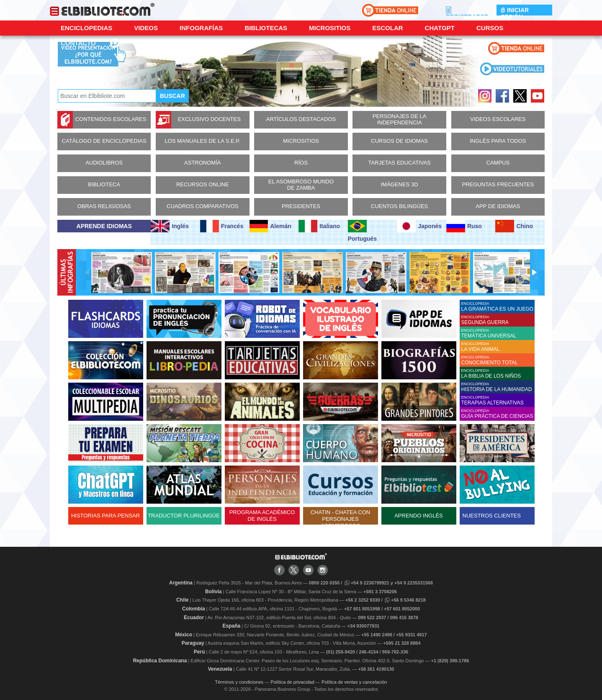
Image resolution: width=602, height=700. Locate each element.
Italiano (319, 226)
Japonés (419, 226)
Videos (146, 27)
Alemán (270, 226)
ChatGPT (440, 27)
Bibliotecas (265, 27)
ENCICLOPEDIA (498, 306)
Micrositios (329, 27)
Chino (514, 226)
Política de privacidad (292, 682)
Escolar (387, 27)
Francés (221, 226)
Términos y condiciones (239, 682)
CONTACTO (78, 42)
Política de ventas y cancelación (354, 682)
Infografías (201, 27)
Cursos (489, 27)
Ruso (464, 226)
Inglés (169, 226)
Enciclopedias (86, 27)
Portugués (362, 231)
